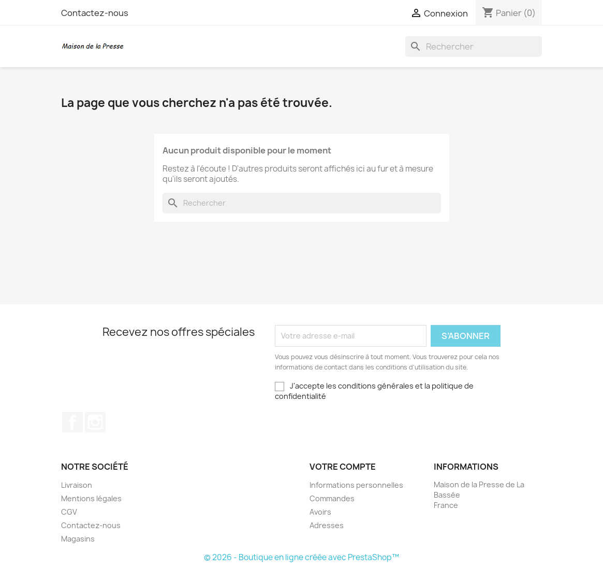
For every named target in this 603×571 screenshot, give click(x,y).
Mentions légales (91, 498)
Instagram (95, 422)
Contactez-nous (94, 13)
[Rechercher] (473, 46)
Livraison (76, 485)
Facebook (72, 422)
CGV (69, 512)
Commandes (332, 498)
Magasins (78, 539)
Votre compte (343, 466)
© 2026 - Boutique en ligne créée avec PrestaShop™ (301, 557)
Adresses (327, 525)
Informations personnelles (356, 485)
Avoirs (320, 512)
